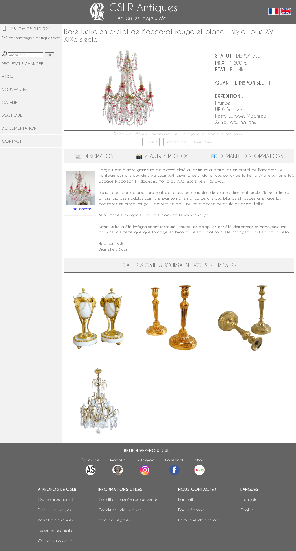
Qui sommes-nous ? (56, 499)
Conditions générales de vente (127, 499)
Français (248, 499)
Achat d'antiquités (55, 519)
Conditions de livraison (120, 509)
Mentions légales (114, 519)
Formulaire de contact (199, 519)
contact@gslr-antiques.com (34, 37)
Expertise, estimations (57, 530)
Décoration (175, 142)
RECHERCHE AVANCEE (22, 63)
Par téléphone (191, 509)
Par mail (185, 499)
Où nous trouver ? (55, 540)
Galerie (151, 142)
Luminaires (203, 142)
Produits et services (56, 509)
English (247, 509)
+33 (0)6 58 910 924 (30, 28)
